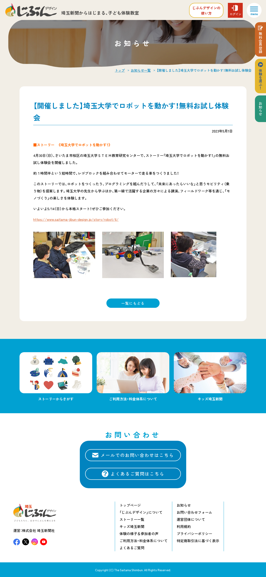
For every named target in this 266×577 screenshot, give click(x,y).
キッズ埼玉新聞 (131, 526)
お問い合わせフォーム (194, 512)
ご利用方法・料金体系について (143, 540)
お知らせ (260, 109)
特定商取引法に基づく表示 (198, 540)
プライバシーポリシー (194, 533)
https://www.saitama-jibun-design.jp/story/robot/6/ (76, 219)
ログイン (235, 14)
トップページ (130, 505)
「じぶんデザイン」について (140, 512)
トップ (120, 70)
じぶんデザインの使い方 (206, 10)
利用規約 (184, 526)
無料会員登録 (260, 42)
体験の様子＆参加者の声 (138, 533)
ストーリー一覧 (131, 519)
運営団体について (191, 519)
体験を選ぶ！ (260, 79)
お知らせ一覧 (141, 70)
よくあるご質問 (131, 547)
